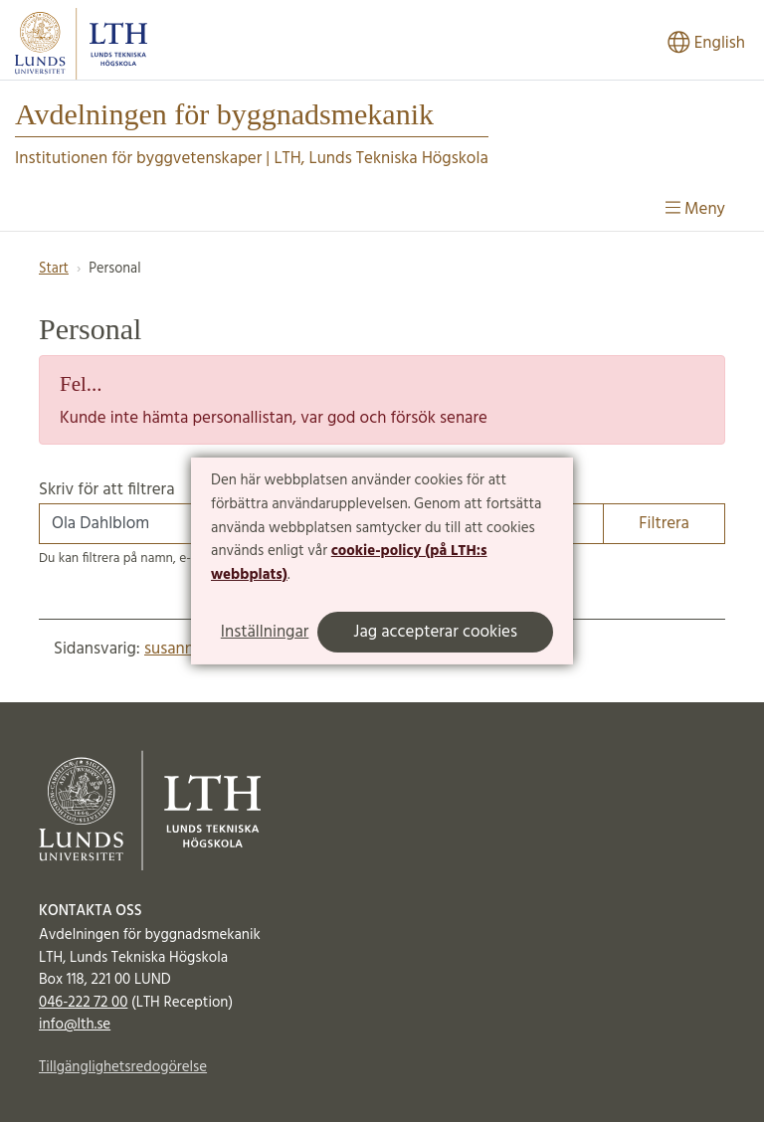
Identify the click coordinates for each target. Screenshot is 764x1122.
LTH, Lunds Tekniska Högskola (380, 158)
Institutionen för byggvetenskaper (138, 158)
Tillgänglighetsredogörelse (123, 1067)
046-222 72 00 (83, 1003)
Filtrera (664, 523)
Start (54, 269)
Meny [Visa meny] (695, 209)
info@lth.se (74, 1024)
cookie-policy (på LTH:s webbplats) (349, 563)
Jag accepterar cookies (435, 632)
